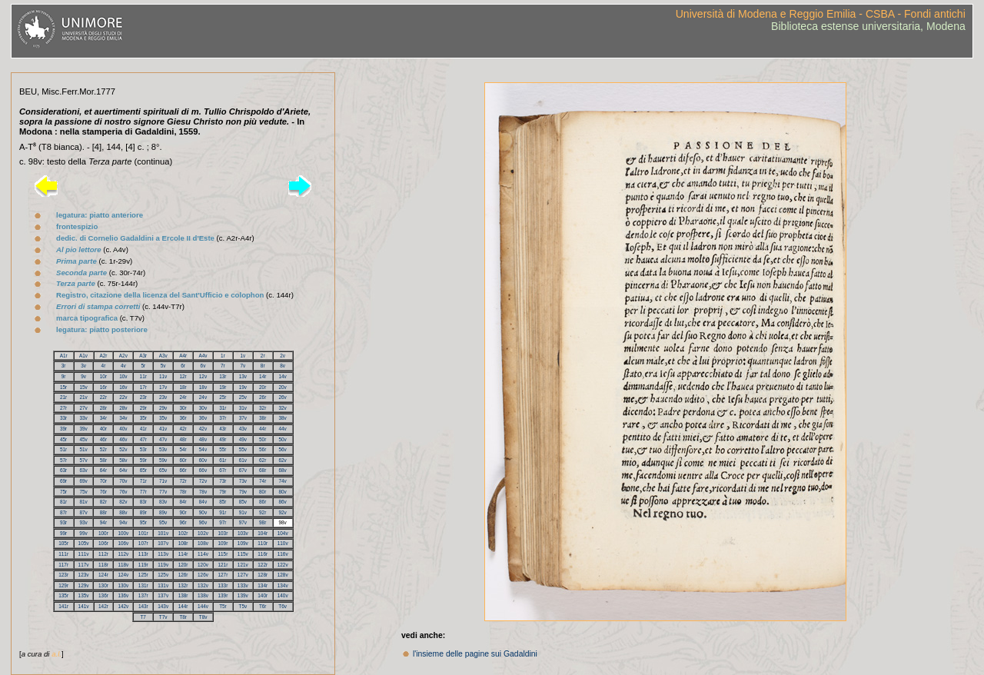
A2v (123, 355)
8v (282, 365)
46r (103, 439)
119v (163, 564)
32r (262, 408)
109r (223, 543)
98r (262, 522)
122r (263, 564)
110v (283, 543)
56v (283, 449)
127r (223, 574)
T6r (263, 606)
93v (83, 522)
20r (262, 387)
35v (163, 418)
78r (182, 491)
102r (183, 533)
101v (163, 533)
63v (83, 470)
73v (243, 481)
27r (63, 408)
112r (103, 554)
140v (283, 595)
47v (163, 439)
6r (183, 365)
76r (103, 491)
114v (203, 554)
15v (83, 387)
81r (63, 501)
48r (182, 439)
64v (123, 470)
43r (222, 428)
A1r (64, 355)
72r (182, 481)
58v (123, 460)
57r (63, 460)
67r (222, 470)
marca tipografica (87, 318)
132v (203, 585)
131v (163, 585)
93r (63, 522)
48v (203, 439)
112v (123, 554)
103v (243, 533)
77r (143, 491)
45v (83, 439)
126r (183, 574)
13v (243, 376)
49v (243, 439)
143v (163, 606)
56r (262, 449)
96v (203, 522)
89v (163, 512)
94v (123, 522)
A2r (103, 355)
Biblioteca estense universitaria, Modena (868, 26)
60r (182, 460)
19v (243, 387)
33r (63, 418)
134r (263, 585)
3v (83, 365)
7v (242, 365)
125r (143, 574)
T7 (142, 617)
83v (163, 501)
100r (103, 533)
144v (203, 606)
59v (163, 460)
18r (182, 387)
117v (83, 564)
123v (83, 574)
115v (243, 554)
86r (262, 501)
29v (163, 408)
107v (163, 543)
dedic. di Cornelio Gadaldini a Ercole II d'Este (135, 238)
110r (263, 543)
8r (263, 365)
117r (63, 564)
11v (163, 376)
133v (243, 585)
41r (143, 428)
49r (222, 439)
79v (243, 491)
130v (123, 585)
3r (64, 365)
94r (103, 522)
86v (283, 501)
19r (222, 387)
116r (263, 554)
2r (263, 355)
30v (203, 408)
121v (243, 564)
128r (263, 574)
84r (182, 501)
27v (83, 408)
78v (203, 491)
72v (203, 481)
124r (103, 574)
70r (103, 481)
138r (183, 595)
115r (223, 554)
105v (83, 543)
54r (182, 449)
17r (143, 387)
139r (223, 595)
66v (203, 470)
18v (203, 387)
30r (182, 408)
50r (262, 439)
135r (63, 595)
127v (243, 574)
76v (123, 491)
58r (103, 460)
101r (143, 533)
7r (223, 365)
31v (243, 408)
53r (143, 449)
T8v (203, 617)
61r (222, 460)
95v (163, 522)
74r (262, 481)
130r (103, 585)
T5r (223, 606)
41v (163, 428)
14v (283, 376)
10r (103, 376)
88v (123, 512)
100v (123, 533)
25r (222, 397)
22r (103, 397)
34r (103, 418)
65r (143, 470)
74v (283, 481)
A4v (203, 355)
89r (143, 512)
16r (103, 387)
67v (243, 470)
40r (103, 428)
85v (243, 501)
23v (163, 397)
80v (283, 491)
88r (103, 512)
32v (283, 408)
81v (83, 501)
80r (262, 491)
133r (223, 585)
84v (203, 501)
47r (143, 439)
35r (143, 418)
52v (123, 449)
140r (263, 595)
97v (243, 522)
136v (123, 595)
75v (83, 491)
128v (283, 574)
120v (203, 564)
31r (222, 408)
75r (63, 491)
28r (103, 408)
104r (263, 533)
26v (283, 397)
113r (143, 554)
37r (222, 418)
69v (83, 481)
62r (262, 460)
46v (123, 439)
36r (182, 418)
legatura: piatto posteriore (102, 329)
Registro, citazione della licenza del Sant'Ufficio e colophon (160, 295)
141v (83, 606)
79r (222, 491)
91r (222, 512)
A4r (183, 355)
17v (163, 387)
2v (282, 355)
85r (222, 501)
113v (163, 554)
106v (123, 543)
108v (203, 543)
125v (163, 574)
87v (83, 512)
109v (243, 543)
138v (203, 595)
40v (123, 428)
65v (163, 470)
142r (103, 606)
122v (283, 564)
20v (283, 387)
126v (203, 574)
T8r (183, 617)
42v (203, 428)
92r (262, 512)
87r (63, 512)
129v (83, 585)
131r (143, 585)
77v (163, 491)
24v (203, 397)
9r (64, 376)
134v (283, 585)
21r (63, 397)
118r (103, 564)
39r (63, 428)
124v (123, 574)
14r (262, 376)
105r (63, 543)
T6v (282, 606)
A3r (143, 355)
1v (242, 355)
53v (163, 449)
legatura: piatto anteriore (99, 215)
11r (143, 376)
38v (283, 418)
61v (243, 460)
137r (143, 595)
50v (283, 439)
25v (243, 397)
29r (143, 408)
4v (123, 365)
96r (182, 522)
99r (63, 533)
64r (103, 470)
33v (83, 418)
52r (103, 449)
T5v (242, 606)
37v (243, 418)
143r (143, 606)
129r (63, 585)
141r (63, 606)
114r (183, 554)
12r (182, 376)
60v (203, 460)
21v (83, 397)
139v (243, 595)
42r (182, 428)
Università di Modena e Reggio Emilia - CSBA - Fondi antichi (821, 14)
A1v (83, 355)
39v (83, 428)
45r (63, 439)
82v (123, 501)
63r (63, 470)
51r (63, 449)
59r (143, 460)
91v (243, 512)
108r (183, 543)
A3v (163, 355)
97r (222, 522)
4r (103, 365)
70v (123, 481)
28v (123, 408)
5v (163, 365)
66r (182, 470)
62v (283, 460)
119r (143, 564)
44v (283, 428)
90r (182, 512)
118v (123, 564)
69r (63, 481)
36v (203, 418)
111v (83, 554)
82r (103, 501)
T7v (163, 617)
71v (163, 481)
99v (83, 533)
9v (83, 376)
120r (183, 564)
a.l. (57, 654)
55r (222, 449)
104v (283, 533)
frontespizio (77, 226)
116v (283, 554)
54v (203, 449)
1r (223, 355)
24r (182, 397)
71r (143, 481)
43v (243, 428)
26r (262, 397)
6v (203, 365)
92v (283, 512)
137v (163, 595)
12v (203, 376)
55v (243, 449)
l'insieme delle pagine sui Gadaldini (475, 654)
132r (183, 585)
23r (143, 397)
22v (123, 397)
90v (203, 512)
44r (262, 428)
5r (143, 365)
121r (223, 564)
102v (203, 533)
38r (262, 418)
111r (63, 554)
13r (222, 376)
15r (63, 387)
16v (123, 387)
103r (223, 533)
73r (222, 481)
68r (262, 470)
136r (103, 595)
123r (63, 574)
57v (83, 460)
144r (183, 606)
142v (123, 606)
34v (123, 418)
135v (83, 595)
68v (283, 470)
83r (143, 501)
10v (123, 376)
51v (83, 449)
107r (143, 543)
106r (103, 543)
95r (143, 522)
